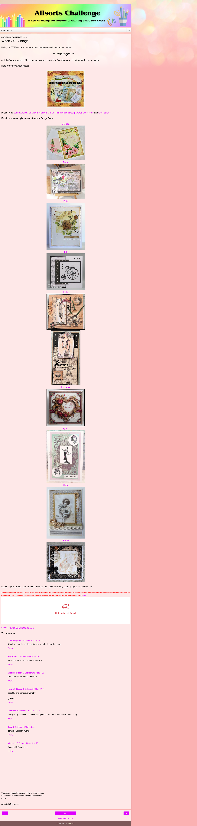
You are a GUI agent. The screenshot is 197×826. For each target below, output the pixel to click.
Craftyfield (13, 711)
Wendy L (12, 743)
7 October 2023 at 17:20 (33, 673)
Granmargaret (14, 640)
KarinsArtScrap (15, 689)
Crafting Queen (15, 673)
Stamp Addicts (20, 113)
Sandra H (12, 656)
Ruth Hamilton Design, (65, 113)
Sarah (66, 540)
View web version (65, 818)
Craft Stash (103, 113)
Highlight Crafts (46, 113)
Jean (10, 727)
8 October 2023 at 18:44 (23, 727)
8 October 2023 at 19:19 (27, 743)
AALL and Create (85, 113)
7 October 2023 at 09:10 (28, 656)
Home (65, 813)
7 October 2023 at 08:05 (32, 640)
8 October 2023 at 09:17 (29, 711)
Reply (10, 648)
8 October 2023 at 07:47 (33, 689)
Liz (65, 252)
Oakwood (33, 113)
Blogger (71, 823)
